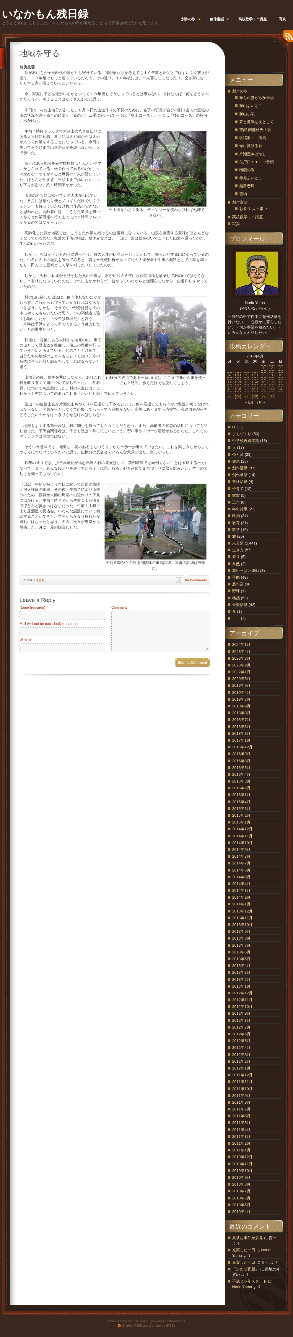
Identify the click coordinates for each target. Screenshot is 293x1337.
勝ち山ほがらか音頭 (256, 97)
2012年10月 (242, 1006)
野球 (236, 591)
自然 (236, 564)
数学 (236, 529)
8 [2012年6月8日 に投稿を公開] (263, 375)
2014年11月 (242, 836)
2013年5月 (241, 959)
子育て (238, 488)
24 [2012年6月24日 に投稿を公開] (280, 389)
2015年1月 (241, 822)
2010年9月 (241, 1177)
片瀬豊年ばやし (252, 154)
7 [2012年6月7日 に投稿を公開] (255, 375)
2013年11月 (242, 918)
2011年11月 (242, 1081)
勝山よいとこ (250, 105)
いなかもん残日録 (45, 14)
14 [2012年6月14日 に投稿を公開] (255, 382)
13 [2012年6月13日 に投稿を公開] (246, 382)
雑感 (236, 598)
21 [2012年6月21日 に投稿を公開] (255, 389)
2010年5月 (241, 1205)
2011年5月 (241, 1122)
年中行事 (240, 509)
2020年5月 (241, 678)
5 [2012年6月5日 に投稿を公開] (238, 375)
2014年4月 (241, 884)
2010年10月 (242, 1170)
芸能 (236, 577)
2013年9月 (241, 931)
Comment (119, 607)
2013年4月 (241, 965)
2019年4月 (241, 692)
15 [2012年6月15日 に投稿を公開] (263, 382)
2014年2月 (241, 897)
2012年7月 (241, 1027)
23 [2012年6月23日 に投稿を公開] (272, 389)
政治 (236, 516)
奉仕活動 (240, 481)
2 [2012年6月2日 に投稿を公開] (272, 368)
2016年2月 (241, 788)
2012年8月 (241, 1020)
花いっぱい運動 (245, 570)
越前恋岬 (247, 186)
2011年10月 (242, 1089)
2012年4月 (241, 1047)
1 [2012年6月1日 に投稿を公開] (263, 368)
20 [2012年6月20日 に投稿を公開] (246, 389)
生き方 (238, 550)
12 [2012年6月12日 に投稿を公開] (238, 382)
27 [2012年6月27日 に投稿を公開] (246, 396)
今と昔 (238, 454)
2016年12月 (242, 747)
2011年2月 (241, 1143)
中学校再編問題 (245, 440)
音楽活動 (240, 605)
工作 (236, 502)
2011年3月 (241, 1136)
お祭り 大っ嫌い (253, 209)
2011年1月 (241, 1150)
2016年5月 (241, 767)
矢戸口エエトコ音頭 (256, 162)
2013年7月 (241, 945)
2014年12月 (242, 829)
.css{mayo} (141, 1321)
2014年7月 (241, 863)
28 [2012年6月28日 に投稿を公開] (255, 396)
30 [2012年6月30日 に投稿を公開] (272, 396)
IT (233, 427)
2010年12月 (242, 1157)
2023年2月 (241, 665)
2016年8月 (241, 761)
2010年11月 (242, 1164)
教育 (236, 523)
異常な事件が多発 (247, 1238)
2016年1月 (241, 795)
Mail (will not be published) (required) (48, 624)
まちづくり (241, 434)
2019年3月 (241, 699)
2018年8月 (241, 713)
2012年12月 (242, 993)
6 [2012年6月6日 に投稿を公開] (246, 375)
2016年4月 (241, 774)
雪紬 (243, 194)
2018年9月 (241, 706)
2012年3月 (241, 1054)
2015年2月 (241, 815)
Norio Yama (242, 1287)
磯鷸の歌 (247, 170)
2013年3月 (241, 972)
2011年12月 (242, 1075)
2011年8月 (241, 1102)
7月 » (261, 402)
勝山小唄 (247, 114)
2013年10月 (242, 924)
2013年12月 (242, 911)
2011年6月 (241, 1116)
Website (25, 640)
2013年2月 (241, 979)
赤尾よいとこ (250, 178)
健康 (236, 461)
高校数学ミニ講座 (247, 217)
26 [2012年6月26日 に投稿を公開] (238, 396)
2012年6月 (241, 1034)
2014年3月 (241, 890)
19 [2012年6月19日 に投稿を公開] (238, 389)
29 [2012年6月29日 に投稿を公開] (263, 396)
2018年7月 (241, 719)
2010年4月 (241, 1211)
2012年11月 (242, 1000)
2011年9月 (241, 1095)
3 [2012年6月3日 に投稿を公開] (280, 368)
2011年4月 (241, 1130)
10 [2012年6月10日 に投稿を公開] (280, 375)
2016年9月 (241, 754)
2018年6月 (241, 726)
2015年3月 (241, 808)
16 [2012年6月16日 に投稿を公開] (272, 382)
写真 (236, 224)
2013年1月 (241, 986)
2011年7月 (241, 1109)
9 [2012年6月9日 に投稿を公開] (272, 375)
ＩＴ (236, 618)
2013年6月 (241, 952)
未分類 (40, 580)
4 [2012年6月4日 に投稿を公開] (230, 375)
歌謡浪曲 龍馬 (252, 138)
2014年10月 (242, 843)
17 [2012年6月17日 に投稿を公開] (280, 382)
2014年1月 (241, 904)
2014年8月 (241, 856)
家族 (236, 495)
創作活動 (240, 468)
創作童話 (240, 202)
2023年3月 (241, 658)
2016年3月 (241, 781)
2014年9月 (241, 849)
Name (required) (32, 607)
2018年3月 (241, 733)
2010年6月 (241, 1198)
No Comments (196, 580)
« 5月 (249, 402)
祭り (236, 556)
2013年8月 (241, 938)
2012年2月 (241, 1061)
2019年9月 (241, 685)
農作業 (238, 584)
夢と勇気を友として (256, 122)
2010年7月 (241, 1191)
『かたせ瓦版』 (245, 1269)
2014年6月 (241, 870)
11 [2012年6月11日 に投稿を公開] (229, 382)
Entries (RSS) (132, 1325)
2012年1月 (241, 1068)
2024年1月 (241, 644)
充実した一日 (243, 1250)
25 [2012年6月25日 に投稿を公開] (229, 396)
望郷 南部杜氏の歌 (255, 130)
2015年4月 (241, 802)
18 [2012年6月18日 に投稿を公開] (229, 389)
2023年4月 (241, 651)
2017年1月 (241, 740)
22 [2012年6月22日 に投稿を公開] (263, 389)
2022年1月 (241, 672)
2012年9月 (241, 1013)
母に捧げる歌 (250, 145)
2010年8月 (241, 1184)
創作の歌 (240, 91)
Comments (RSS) (162, 1325)
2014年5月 (241, 877)
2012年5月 (241, 1041)
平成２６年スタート (249, 1281)
